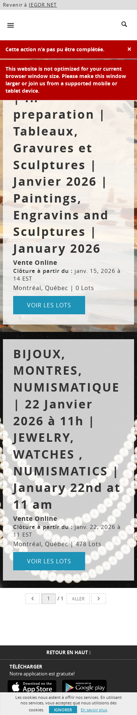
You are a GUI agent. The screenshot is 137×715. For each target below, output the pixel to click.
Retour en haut (68, 652)
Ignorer (63, 709)
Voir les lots (49, 305)
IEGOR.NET (43, 4)
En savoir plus (94, 709)
